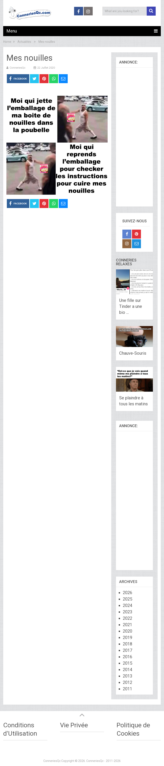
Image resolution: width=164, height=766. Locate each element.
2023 (127, 611)
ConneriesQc (17, 67)
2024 (127, 605)
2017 (127, 650)
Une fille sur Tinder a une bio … (130, 306)
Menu (11, 31)
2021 (127, 624)
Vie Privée (74, 725)
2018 (127, 643)
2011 (127, 688)
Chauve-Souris (132, 353)
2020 (127, 631)
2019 (127, 637)
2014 (127, 669)
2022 (127, 618)
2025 (127, 599)
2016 (127, 656)
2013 (127, 676)
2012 (127, 682)
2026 (127, 592)
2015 (127, 663)
